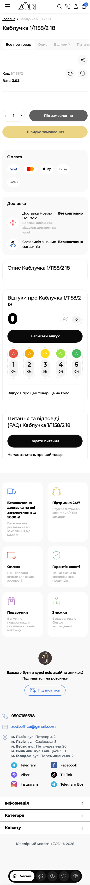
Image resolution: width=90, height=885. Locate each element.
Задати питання (45, 441)
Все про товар (18, 44)
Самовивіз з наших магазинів (39, 244)
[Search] (59, 6)
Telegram (23, 765)
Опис (42, 44)
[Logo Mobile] (27, 6)
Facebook (64, 765)
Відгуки (62, 44)
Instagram (24, 784)
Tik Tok (61, 775)
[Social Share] (83, 60)
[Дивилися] (41, 876)
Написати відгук (45, 336)
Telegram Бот (67, 784)
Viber (20, 775)
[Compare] (70, 74)
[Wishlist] (83, 74)
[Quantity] (13, 115)
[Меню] (7, 6)
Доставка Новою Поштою (37, 215)
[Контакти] (67, 6)
